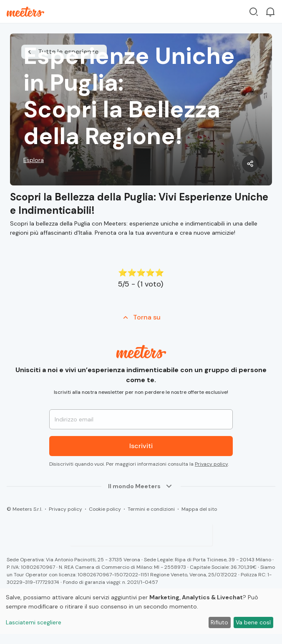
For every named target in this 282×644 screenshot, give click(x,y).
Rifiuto (219, 622)
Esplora (33, 160)
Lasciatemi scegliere (33, 622)
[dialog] (141, 611)
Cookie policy (105, 509)
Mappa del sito (199, 509)
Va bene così (253, 622)
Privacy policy (211, 464)
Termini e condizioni (151, 509)
